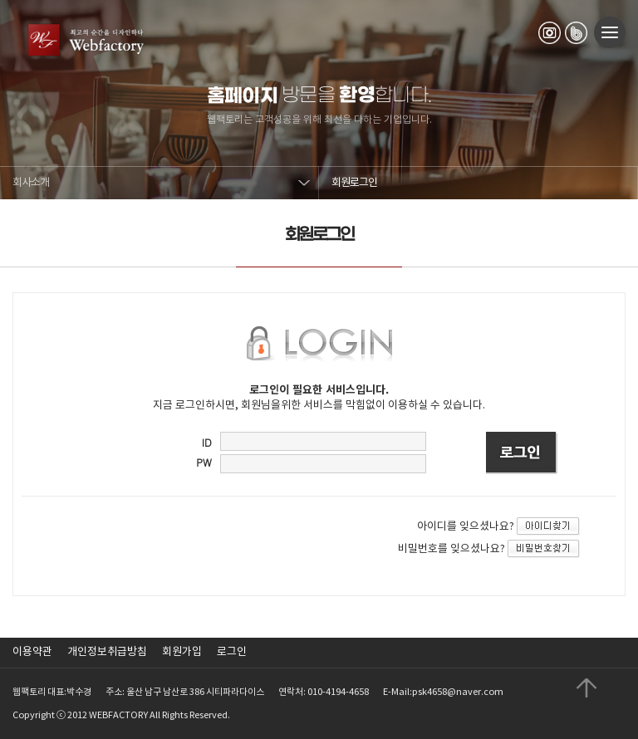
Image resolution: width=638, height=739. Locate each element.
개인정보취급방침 (107, 652)
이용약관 (32, 652)
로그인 (232, 652)
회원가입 (182, 652)
